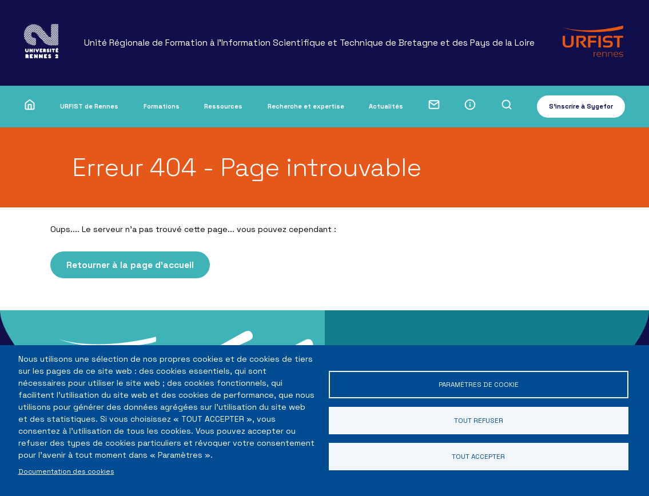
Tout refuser (478, 420)
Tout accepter (478, 456)
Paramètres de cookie (479, 384)
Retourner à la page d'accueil (130, 264)
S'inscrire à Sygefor (581, 106)
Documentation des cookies (66, 471)
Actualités (386, 106)
